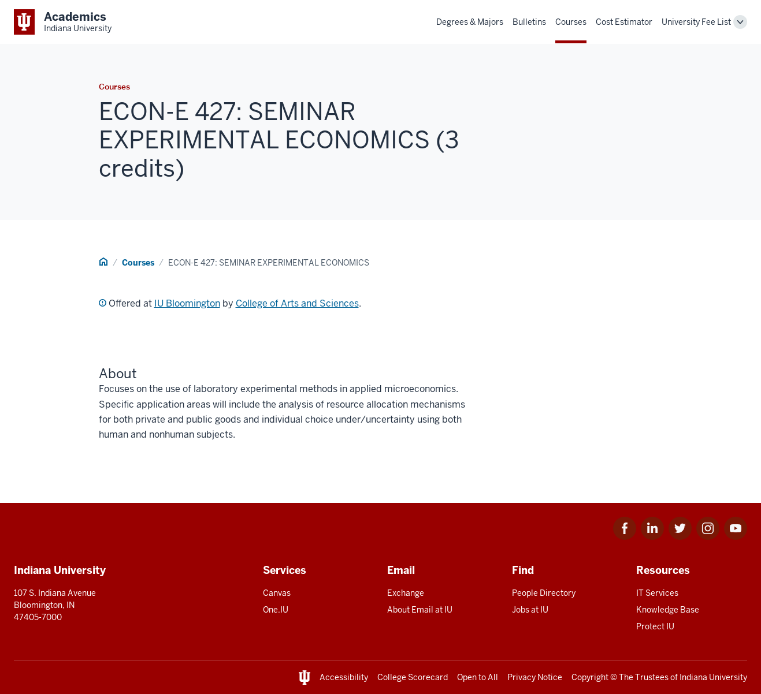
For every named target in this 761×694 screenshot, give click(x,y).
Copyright (589, 677)
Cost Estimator (624, 22)
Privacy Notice (534, 677)
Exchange (405, 593)
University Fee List (696, 22)
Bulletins (529, 22)
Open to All (477, 677)
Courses (570, 22)
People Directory (544, 593)
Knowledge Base (667, 610)
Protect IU (655, 626)
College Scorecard (412, 677)
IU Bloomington (187, 303)
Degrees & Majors (469, 22)
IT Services (657, 593)
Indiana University (713, 677)
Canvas (277, 593)
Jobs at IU (530, 610)
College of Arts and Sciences (297, 303)
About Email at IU (419, 610)
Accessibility (344, 677)
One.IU (275, 610)
